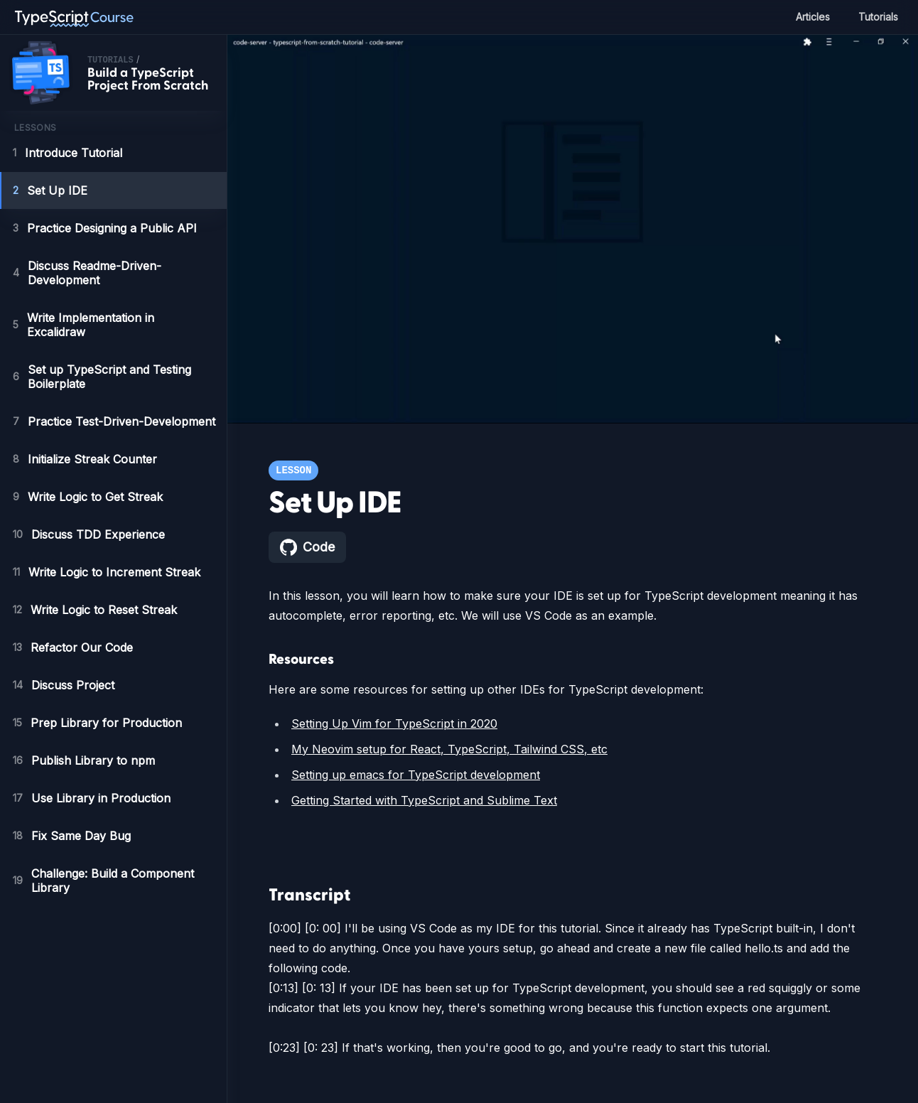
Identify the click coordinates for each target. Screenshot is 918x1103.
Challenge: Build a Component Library (106, 880)
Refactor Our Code (74, 647)
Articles (809, 16)
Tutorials (876, 16)
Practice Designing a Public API (105, 228)
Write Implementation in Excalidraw (88, 325)
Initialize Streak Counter (87, 459)
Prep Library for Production (98, 723)
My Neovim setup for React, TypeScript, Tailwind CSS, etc (444, 749)
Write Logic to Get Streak (89, 497)
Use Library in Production (93, 798)
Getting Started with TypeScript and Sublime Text (424, 800)
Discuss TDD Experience (88, 534)
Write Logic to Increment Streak (111, 572)
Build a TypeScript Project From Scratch (147, 79)
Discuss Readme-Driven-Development (87, 273)
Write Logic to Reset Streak (97, 610)
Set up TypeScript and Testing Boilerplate (101, 377)
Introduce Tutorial (70, 153)
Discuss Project (64, 685)
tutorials (110, 60)
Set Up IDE (49, 190)
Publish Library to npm (85, 760)
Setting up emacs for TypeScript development (415, 774)
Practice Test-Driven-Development (114, 421)
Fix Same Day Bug (72, 836)
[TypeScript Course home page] (74, 17)
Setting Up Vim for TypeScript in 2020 (392, 723)
